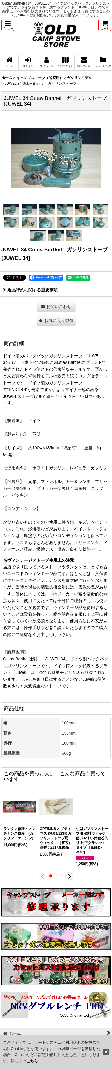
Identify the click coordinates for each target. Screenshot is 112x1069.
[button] (7, 25)
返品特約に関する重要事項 (30, 289)
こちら (32, 1061)
